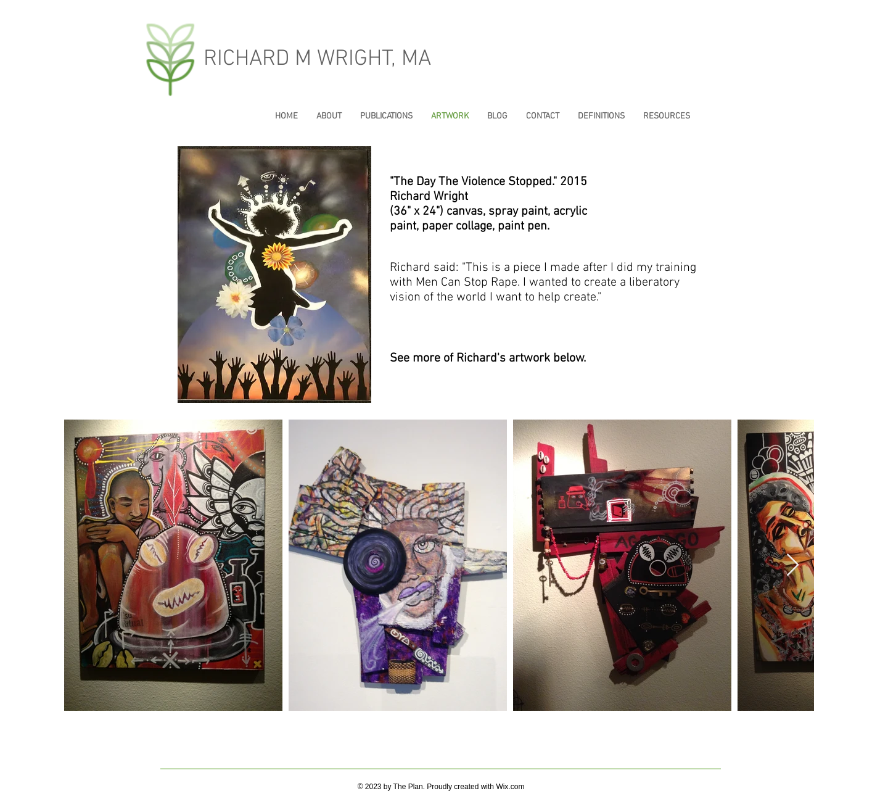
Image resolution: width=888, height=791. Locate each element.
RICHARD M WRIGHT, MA (317, 59)
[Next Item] (793, 565)
